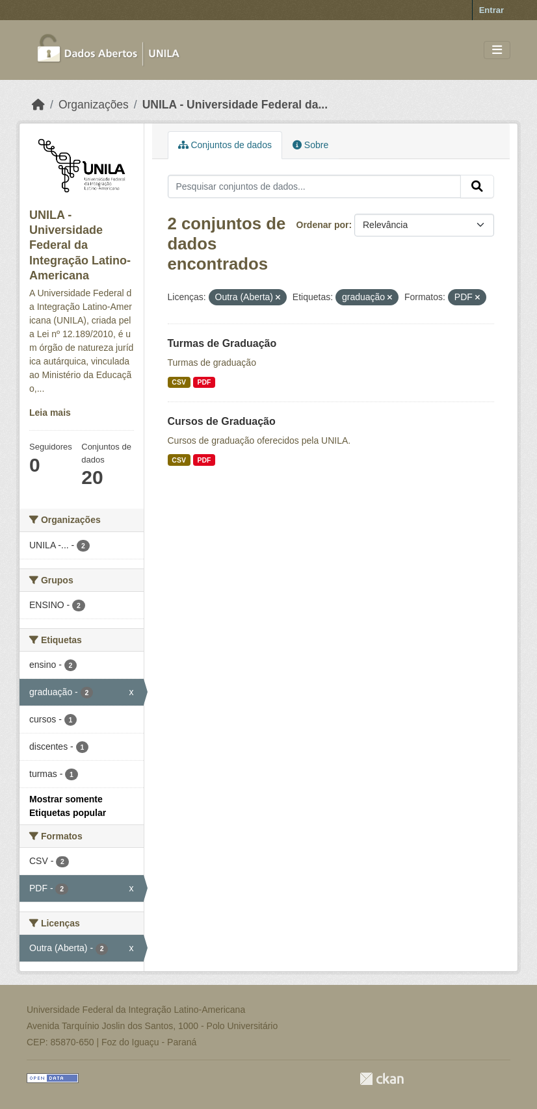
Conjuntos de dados (225, 145)
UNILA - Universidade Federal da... (235, 104)
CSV (179, 382)
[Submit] (477, 186)
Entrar (491, 10)
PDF (204, 382)
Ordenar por (322, 225)
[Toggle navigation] (497, 50)
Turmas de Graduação (222, 343)
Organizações (94, 104)
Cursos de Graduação (222, 421)
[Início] (38, 104)
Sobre (310, 145)
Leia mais (50, 412)
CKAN (382, 1079)
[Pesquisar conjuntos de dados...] (315, 186)
